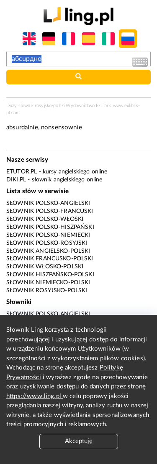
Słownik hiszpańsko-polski (50, 275)
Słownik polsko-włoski (44, 219)
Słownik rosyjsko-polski (46, 291)
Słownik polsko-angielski (48, 203)
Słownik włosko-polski (44, 267)
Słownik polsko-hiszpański (50, 227)
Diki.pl (16, 180)
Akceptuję (79, 441)
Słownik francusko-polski (49, 259)
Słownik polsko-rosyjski (46, 243)
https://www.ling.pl (34, 396)
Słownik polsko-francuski (49, 211)
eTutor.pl (21, 172)
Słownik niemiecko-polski (48, 283)
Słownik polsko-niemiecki (48, 235)
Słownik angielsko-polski (48, 251)
